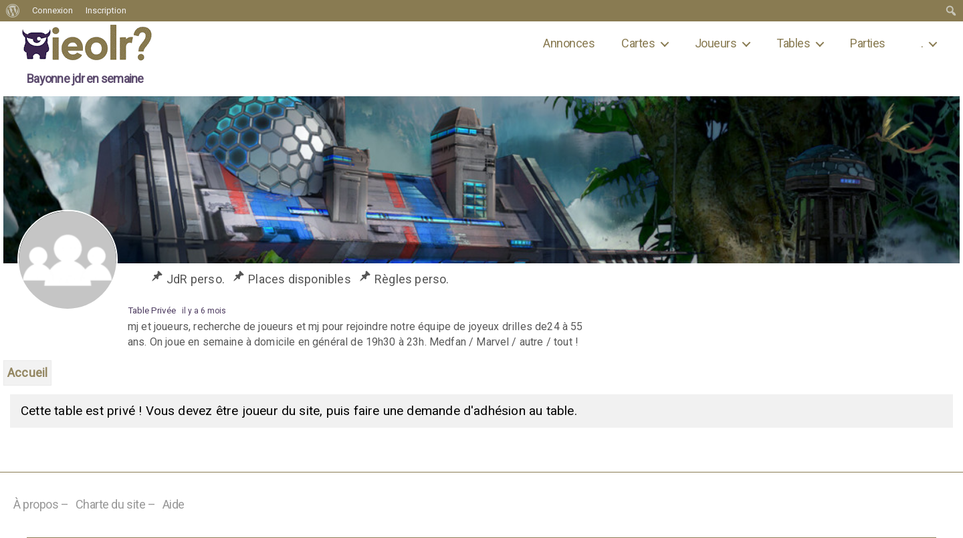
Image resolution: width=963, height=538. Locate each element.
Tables (793, 43)
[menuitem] (13, 10)
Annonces (569, 43)
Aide (174, 504)
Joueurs (715, 43)
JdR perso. (196, 279)
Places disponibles (299, 279)
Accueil (27, 373)
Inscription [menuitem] (106, 10)
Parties (867, 43)
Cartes (638, 43)
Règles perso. (411, 279)
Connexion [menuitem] (52, 10)
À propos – (41, 504)
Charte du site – (116, 504)
